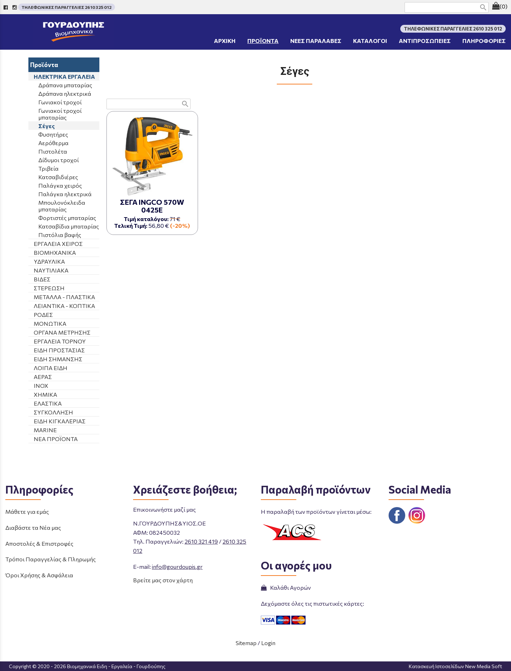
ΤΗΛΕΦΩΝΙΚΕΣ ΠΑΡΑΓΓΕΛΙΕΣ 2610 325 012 (66, 7)
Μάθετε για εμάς (27, 511)
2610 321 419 (201, 541)
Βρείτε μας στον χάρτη (163, 580)
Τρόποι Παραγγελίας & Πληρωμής (50, 559)
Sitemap (246, 642)
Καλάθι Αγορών (286, 587)
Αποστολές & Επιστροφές (39, 543)
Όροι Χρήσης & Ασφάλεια (39, 575)
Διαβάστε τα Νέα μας (33, 527)
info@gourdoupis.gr (177, 566)
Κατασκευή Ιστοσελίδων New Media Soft (455, 666)
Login (268, 642)
